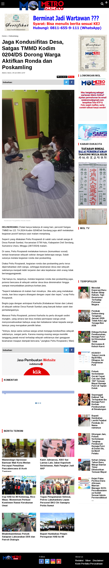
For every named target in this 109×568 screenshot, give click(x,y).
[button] (106, 1)
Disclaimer (98, 560)
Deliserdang (13, 36)
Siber (88, 560)
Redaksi (79, 560)
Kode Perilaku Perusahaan (89, 564)
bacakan (62, 77)
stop (71, 77)
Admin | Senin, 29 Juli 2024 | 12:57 (13, 73)
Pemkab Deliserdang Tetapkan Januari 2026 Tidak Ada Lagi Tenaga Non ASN (99, 318)
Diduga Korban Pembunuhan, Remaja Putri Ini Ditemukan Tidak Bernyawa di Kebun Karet (99, 339)
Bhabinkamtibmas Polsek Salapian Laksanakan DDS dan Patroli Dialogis (18, 537)
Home (4, 36)
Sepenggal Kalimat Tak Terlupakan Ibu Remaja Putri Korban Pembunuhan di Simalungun (99, 402)
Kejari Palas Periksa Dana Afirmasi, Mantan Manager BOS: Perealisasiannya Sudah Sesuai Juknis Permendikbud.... (99, 489)
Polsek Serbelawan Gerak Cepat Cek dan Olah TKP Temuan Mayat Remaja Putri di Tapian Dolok (99, 379)
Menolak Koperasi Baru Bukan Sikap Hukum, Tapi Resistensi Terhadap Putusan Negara (99, 296)
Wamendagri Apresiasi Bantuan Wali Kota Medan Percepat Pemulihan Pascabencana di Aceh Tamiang (16, 466)
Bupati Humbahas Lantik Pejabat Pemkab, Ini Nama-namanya (99, 422)
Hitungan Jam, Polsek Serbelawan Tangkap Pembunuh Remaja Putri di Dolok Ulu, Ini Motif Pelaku (99, 444)
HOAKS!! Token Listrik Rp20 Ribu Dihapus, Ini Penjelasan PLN (98, 359)
